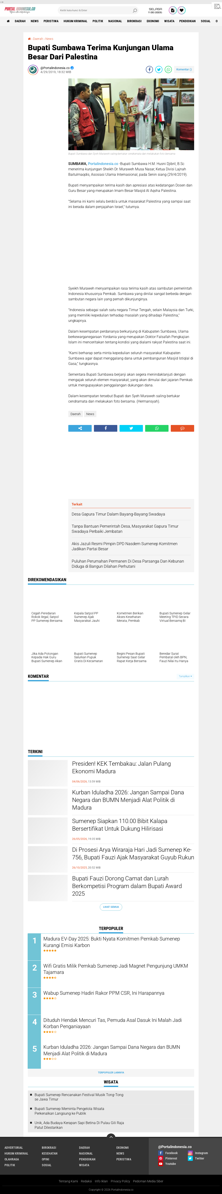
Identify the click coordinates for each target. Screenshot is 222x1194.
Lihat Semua (111, 907)
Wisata (169, 21)
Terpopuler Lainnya (111, 1072)
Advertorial (13, 1148)
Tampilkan (185, 676)
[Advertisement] (46, 145)
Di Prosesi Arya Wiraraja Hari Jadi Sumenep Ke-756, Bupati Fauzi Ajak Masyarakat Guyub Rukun (133, 853)
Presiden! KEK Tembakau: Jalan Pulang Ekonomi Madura (121, 767)
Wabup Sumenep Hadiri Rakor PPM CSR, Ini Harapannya (104, 993)
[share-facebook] (149, 69)
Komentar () (184, 69)
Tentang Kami (68, 1181)
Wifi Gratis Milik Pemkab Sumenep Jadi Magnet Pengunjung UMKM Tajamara (116, 969)
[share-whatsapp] (168, 69)
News (35, 21)
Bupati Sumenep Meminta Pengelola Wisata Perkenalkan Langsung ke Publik (69, 1111)
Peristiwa (51, 21)
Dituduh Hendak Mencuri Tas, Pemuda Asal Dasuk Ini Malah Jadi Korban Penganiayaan (113, 1023)
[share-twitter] (158, 69)
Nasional (115, 21)
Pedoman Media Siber (148, 1181)
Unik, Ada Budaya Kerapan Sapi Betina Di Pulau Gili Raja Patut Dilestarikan (79, 1125)
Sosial (206, 21)
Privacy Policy (120, 1181)
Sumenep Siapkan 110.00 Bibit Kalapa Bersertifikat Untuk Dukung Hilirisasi (119, 825)
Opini (45, 1159)
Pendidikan (188, 21)
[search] (98, 10)
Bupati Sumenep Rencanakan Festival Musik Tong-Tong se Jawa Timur (79, 1097)
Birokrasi (134, 21)
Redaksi (86, 1181)
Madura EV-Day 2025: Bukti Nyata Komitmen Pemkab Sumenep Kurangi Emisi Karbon (112, 942)
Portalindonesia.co (103, 164)
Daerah (20, 21)
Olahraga (11, 1159)
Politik (98, 21)
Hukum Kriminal (76, 21)
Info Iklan (101, 1181)
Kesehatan (50, 1153)
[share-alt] (80, 428)
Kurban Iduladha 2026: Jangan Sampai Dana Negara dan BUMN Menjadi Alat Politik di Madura (128, 800)
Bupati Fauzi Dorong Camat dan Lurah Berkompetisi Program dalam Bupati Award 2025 (127, 886)
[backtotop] (111, 1138)
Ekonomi (153, 21)
